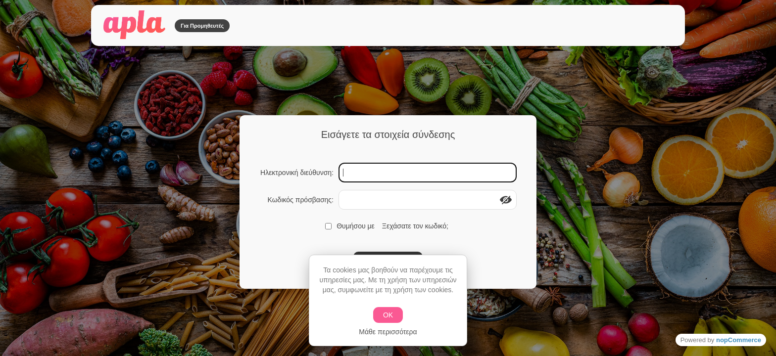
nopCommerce (738, 340)
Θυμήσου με (356, 226)
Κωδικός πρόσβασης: (300, 200)
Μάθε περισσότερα (388, 332)
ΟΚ (388, 315)
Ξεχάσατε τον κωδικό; (415, 226)
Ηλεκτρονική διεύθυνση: (297, 173)
